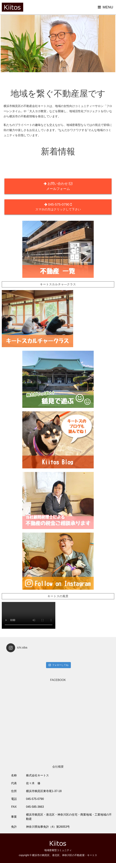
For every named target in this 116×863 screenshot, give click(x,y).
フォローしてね (58, 665)
